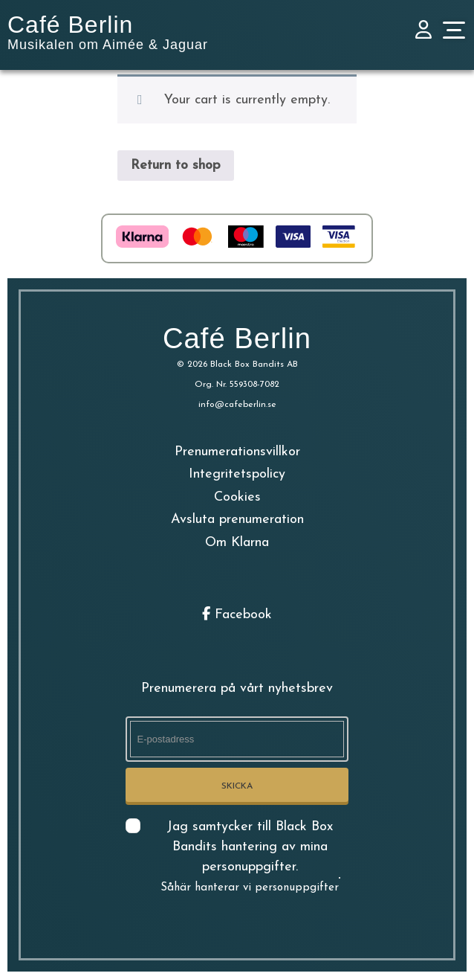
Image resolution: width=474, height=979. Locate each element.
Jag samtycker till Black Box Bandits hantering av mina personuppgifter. (249, 856)
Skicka (237, 786)
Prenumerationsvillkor (237, 452)
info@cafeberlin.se (237, 404)
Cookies (237, 497)
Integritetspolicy (237, 474)
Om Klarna (237, 543)
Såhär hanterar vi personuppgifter (249, 887)
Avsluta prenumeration (237, 520)
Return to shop (176, 165)
